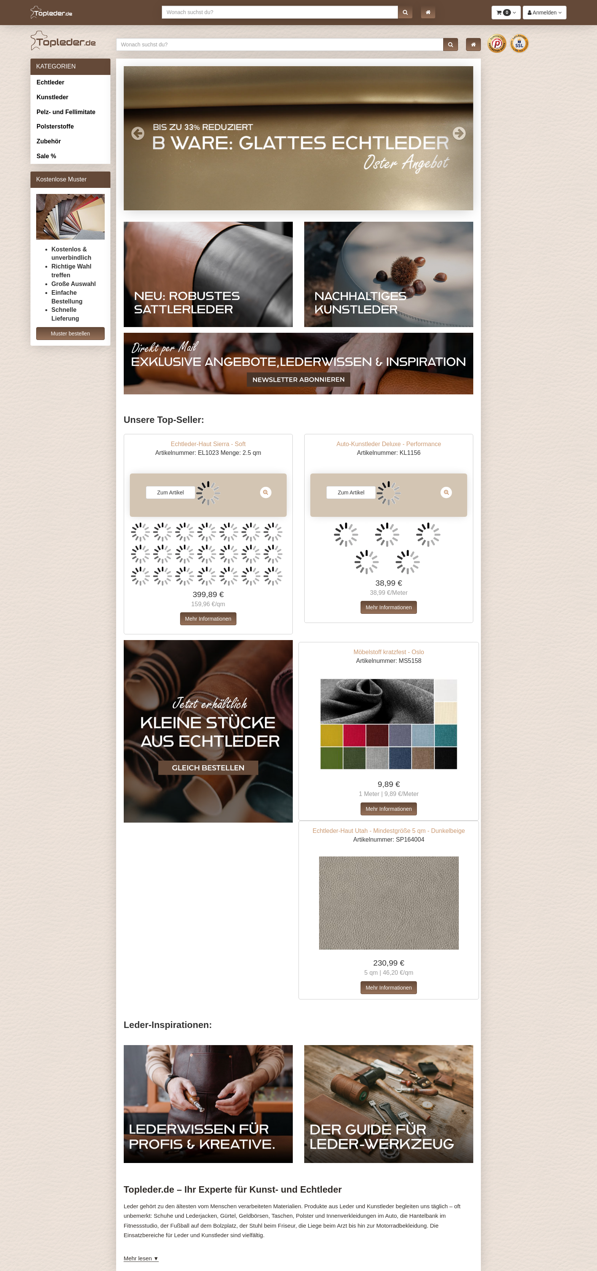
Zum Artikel (170, 492)
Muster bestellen (70, 333)
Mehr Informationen (208, 619)
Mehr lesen (138, 1258)
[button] (405, 12)
